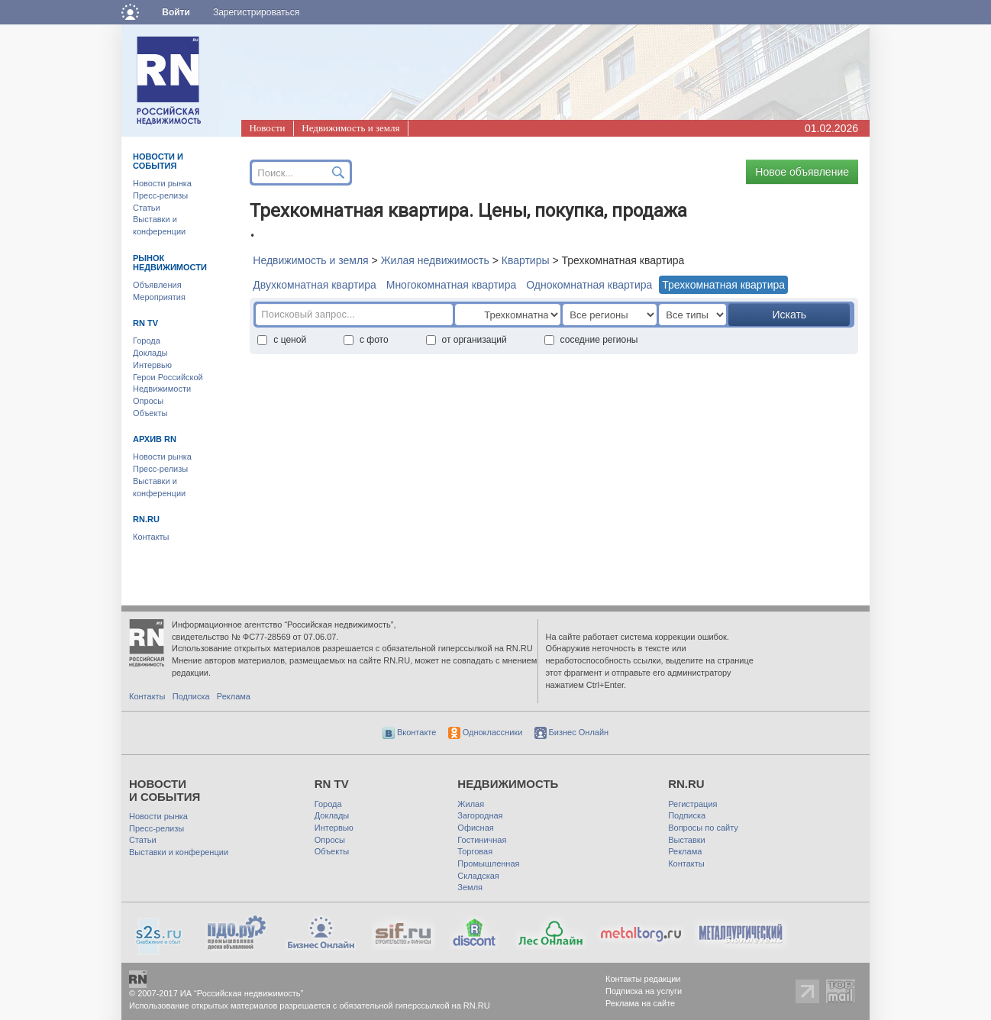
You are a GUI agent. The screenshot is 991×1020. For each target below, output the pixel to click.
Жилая (470, 804)
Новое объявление (802, 172)
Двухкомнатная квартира (314, 285)
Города (146, 340)
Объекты (150, 413)
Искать (789, 314)
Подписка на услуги (643, 991)
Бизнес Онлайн (571, 732)
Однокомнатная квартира (589, 285)
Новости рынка (162, 183)
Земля (470, 887)
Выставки (686, 839)
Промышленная (488, 863)
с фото (366, 339)
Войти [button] (176, 12)
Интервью (152, 365)
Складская (478, 875)
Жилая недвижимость (435, 260)
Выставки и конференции (178, 852)
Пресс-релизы (160, 195)
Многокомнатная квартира (451, 285)
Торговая (474, 851)
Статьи (146, 207)
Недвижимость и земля (350, 128)
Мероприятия (159, 297)
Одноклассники (485, 732)
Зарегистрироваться (256, 12)
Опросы (148, 400)
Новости (267, 128)
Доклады (150, 352)
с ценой (281, 339)
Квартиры (526, 260)
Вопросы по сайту (703, 827)
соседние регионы (591, 339)
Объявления (157, 284)
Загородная (479, 815)
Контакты (151, 536)
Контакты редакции (643, 978)
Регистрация (692, 804)
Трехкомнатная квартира (723, 285)
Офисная (475, 827)
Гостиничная (481, 839)
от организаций (466, 339)
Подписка (191, 696)
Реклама (233, 696)
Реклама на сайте (640, 1003)
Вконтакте (410, 732)
